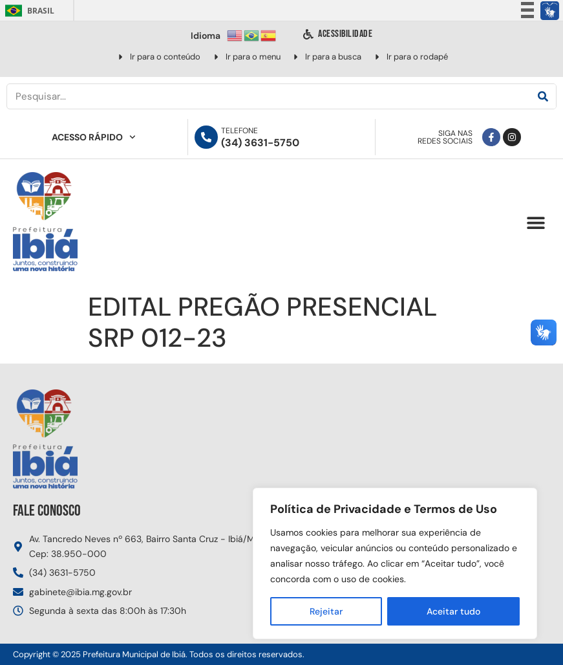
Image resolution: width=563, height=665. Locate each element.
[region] (395, 563)
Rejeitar (326, 611)
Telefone (239, 130)
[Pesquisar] (543, 96)
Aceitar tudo (453, 611)
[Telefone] (206, 137)
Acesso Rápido (94, 137)
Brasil (27, 10)
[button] (535, 222)
